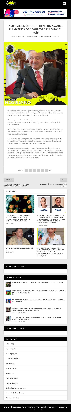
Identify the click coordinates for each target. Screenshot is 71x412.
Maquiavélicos (10, 383)
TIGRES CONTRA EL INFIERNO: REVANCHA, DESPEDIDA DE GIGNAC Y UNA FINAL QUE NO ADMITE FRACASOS (38, 292)
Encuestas (9, 363)
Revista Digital (13, 359)
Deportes (9, 349)
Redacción (21, 36)
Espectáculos (10, 368)
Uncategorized (11, 398)
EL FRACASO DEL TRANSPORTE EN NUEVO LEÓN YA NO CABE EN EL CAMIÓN (37, 283)
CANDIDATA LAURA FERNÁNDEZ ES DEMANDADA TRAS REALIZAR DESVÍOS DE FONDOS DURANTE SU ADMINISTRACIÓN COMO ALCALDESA (50, 250)
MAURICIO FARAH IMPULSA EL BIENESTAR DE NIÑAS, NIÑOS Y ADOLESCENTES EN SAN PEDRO (38, 300)
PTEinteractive (62, 407)
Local (13, 285)
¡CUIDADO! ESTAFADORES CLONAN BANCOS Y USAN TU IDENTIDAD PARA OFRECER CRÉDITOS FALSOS (36, 318)
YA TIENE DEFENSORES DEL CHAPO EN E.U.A (19, 249)
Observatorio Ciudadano (14, 393)
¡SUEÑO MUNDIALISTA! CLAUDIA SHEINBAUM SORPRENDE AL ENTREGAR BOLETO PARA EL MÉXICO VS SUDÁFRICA (36, 309)
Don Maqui (9, 354)
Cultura (8, 344)
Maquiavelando (11, 378)
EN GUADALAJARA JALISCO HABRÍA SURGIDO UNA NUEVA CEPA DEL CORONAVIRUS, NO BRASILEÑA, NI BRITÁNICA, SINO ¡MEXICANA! (18, 218)
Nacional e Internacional (44, 36)
